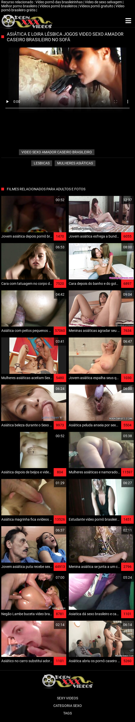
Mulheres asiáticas (75, 163)
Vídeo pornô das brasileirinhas (59, 2)
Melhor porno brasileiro (19, 6)
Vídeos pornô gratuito (96, 6)
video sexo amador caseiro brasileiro (56, 152)
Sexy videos (67, 698)
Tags (67, 713)
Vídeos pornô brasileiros (59, 6)
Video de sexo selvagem (104, 2)
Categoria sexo (67, 706)
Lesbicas (42, 163)
